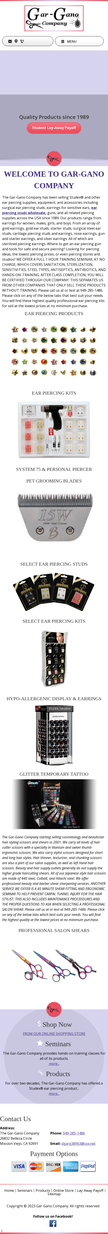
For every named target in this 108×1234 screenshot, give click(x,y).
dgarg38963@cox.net (78, 1143)
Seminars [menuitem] (24, 1190)
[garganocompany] (54, 18)
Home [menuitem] (9, 1190)
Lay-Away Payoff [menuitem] (90, 1190)
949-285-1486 (74, 1133)
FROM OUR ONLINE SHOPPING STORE (54, 1033)
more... (54, 1063)
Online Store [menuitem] (63, 1190)
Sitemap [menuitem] (54, 1194)
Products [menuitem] (43, 1190)
